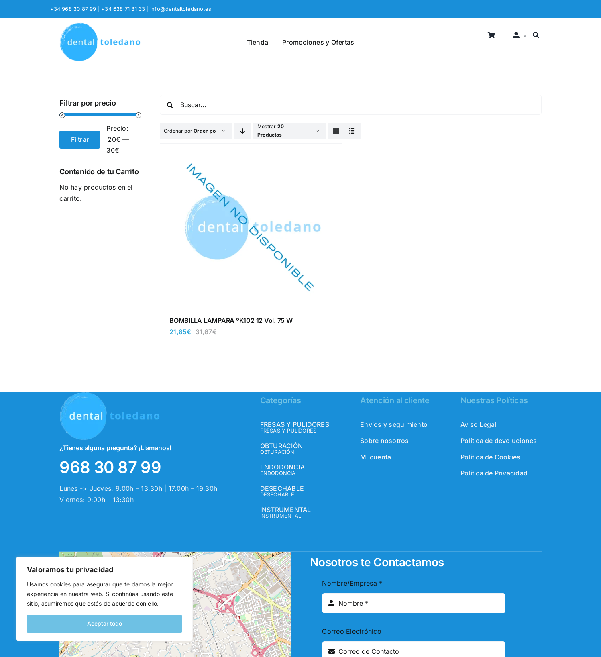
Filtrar (80, 139)
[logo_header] (100, 26)
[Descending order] (243, 131)
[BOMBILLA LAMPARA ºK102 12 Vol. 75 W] (251, 152)
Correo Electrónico (351, 631)
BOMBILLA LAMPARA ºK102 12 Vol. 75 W (231, 320)
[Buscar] (536, 35)
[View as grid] (336, 131)
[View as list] (352, 131)
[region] (104, 599)
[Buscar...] (350, 105)
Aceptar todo (104, 623)
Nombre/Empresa (352, 583)
